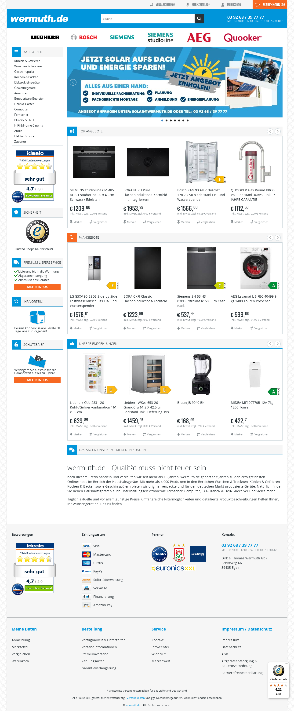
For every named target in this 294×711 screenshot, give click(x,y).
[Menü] (286, 665)
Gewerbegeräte (25, 87)
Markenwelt (161, 661)
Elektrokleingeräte (27, 82)
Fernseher (21, 114)
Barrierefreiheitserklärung (242, 673)
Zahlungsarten (93, 661)
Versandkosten (136, 698)
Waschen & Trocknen (29, 66)
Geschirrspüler (24, 71)
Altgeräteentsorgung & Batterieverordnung (239, 663)
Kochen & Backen (26, 77)
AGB (224, 654)
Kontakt (157, 640)
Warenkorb (20, 661)
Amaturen (21, 93)
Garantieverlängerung (99, 668)
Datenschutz (231, 647)
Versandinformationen (99, 647)
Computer (21, 109)
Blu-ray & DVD (24, 120)
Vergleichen (21, 654)
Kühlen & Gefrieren (27, 60)
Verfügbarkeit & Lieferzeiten (104, 640)
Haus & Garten (24, 104)
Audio (18, 130)
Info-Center (160, 647)
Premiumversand (95, 654)
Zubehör (20, 141)
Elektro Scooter (25, 136)
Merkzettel (20, 647)
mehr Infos (37, 286)
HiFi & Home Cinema (28, 125)
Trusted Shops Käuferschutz (33, 249)
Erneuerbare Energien (29, 98)
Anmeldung (21, 640)
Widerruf (159, 654)
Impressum (230, 640)
